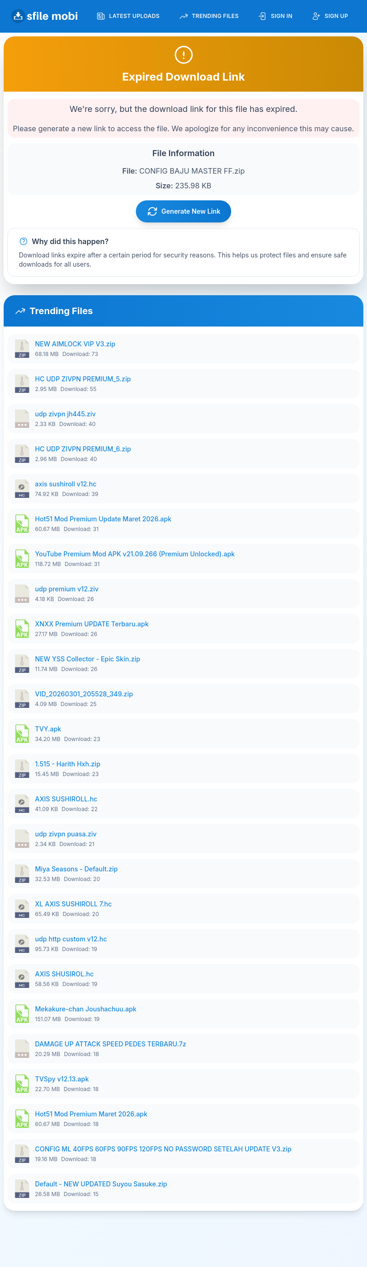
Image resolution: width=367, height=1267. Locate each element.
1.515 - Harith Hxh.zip (67, 764)
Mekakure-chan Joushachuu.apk (85, 1009)
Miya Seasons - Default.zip (76, 869)
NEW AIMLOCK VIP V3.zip (75, 344)
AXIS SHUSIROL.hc (64, 974)
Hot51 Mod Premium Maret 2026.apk (91, 1114)
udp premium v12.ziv (67, 589)
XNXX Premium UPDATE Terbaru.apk (92, 624)
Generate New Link (184, 211)
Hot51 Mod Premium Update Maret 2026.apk (103, 519)
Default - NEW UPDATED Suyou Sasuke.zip (101, 1184)
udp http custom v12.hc (71, 939)
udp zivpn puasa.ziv (66, 834)
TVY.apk (48, 729)
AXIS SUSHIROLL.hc (66, 799)
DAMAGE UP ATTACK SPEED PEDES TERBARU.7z (110, 1044)
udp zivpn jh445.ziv (65, 414)
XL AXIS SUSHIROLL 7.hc (73, 904)
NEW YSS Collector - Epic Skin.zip (87, 659)
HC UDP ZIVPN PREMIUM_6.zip (83, 449)
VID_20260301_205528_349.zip (84, 694)
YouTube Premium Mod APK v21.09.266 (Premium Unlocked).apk (135, 554)
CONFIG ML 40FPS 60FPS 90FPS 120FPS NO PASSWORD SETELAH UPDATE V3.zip (163, 1149)
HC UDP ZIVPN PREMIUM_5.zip (83, 379)
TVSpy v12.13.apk (62, 1079)
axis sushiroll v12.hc (66, 484)
